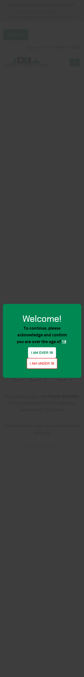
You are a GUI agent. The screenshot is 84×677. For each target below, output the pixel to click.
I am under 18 (42, 363)
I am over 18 (42, 352)
